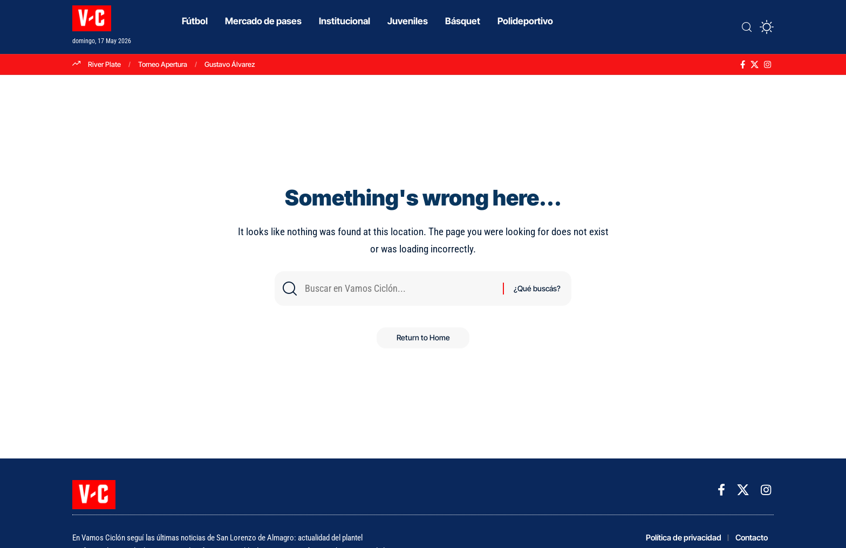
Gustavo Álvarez (229, 64)
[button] (747, 27)
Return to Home (423, 340)
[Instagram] (767, 65)
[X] (754, 65)
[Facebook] (743, 65)
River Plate (104, 64)
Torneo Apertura (162, 64)
